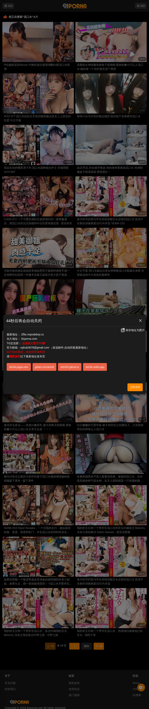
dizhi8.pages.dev (18, 367)
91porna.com (29, 338)
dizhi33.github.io (70, 367)
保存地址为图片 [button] (132, 330)
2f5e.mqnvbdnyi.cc (32, 334)
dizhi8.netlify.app (95, 367)
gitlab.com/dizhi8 (44, 367)
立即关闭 (135, 387)
